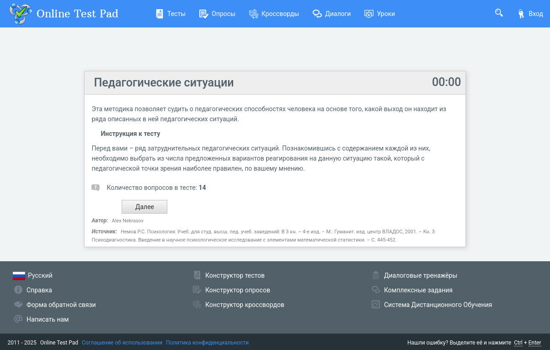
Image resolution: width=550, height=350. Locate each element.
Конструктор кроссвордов (244, 304)
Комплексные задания (418, 290)
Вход (530, 13)
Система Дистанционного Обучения (438, 304)
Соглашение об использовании (122, 342)
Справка (39, 290)
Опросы (217, 13)
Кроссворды (274, 13)
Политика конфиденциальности (207, 342)
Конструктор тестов (235, 275)
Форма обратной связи (61, 304)
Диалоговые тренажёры (420, 275)
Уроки (379, 13)
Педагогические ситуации (164, 82)
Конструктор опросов (237, 290)
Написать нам (48, 319)
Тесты (170, 13)
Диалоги (332, 13)
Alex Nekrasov (128, 221)
